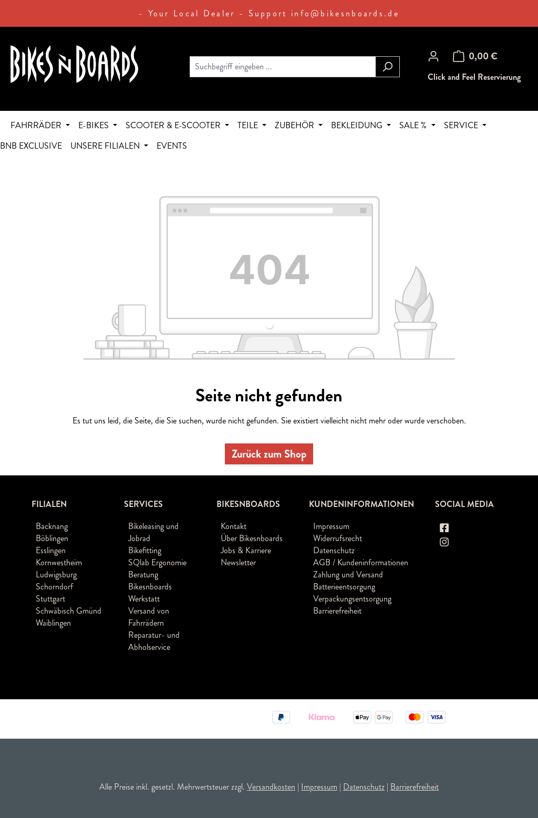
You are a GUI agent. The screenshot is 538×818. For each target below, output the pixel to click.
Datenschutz (334, 550)
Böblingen (52, 538)
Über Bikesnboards (252, 538)
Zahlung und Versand (348, 574)
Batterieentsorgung (344, 587)
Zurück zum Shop (269, 454)
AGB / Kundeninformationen (360, 562)
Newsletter (238, 562)
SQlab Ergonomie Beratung (157, 568)
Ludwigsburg (56, 574)
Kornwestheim (59, 562)
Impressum (331, 526)
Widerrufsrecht (337, 538)
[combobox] (283, 66)
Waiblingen (53, 623)
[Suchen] (387, 66)
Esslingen (51, 550)
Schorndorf (54, 587)
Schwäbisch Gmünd (68, 611)
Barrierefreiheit (337, 611)
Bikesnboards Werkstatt (150, 593)
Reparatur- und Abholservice (154, 641)
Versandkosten (271, 787)
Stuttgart (50, 599)
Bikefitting (144, 550)
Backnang (52, 526)
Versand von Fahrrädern (148, 617)
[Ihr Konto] (433, 56)
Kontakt (233, 526)
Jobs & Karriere (246, 550)
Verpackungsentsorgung (352, 599)
